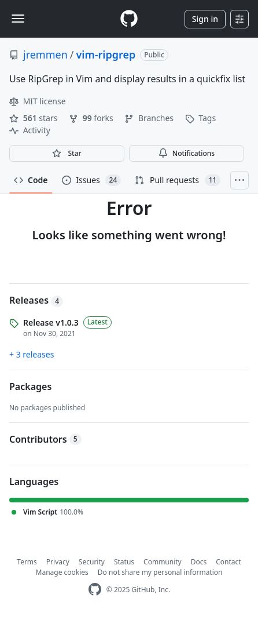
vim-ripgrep (106, 54)
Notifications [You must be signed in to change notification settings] (187, 153)
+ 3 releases (31, 354)
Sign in (205, 18)
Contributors (45, 439)
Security (92, 562)
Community (162, 562)
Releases (36, 300)
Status (124, 562)
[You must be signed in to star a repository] (66, 153)
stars (34, 117)
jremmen (45, 54)
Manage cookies (62, 572)
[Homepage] (129, 18)
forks (92, 117)
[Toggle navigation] (18, 18)
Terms (27, 562)
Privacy (57, 562)
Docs (199, 562)
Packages (30, 386)
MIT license (37, 101)
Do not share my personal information (160, 572)
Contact (228, 562)
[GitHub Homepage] (95, 589)
